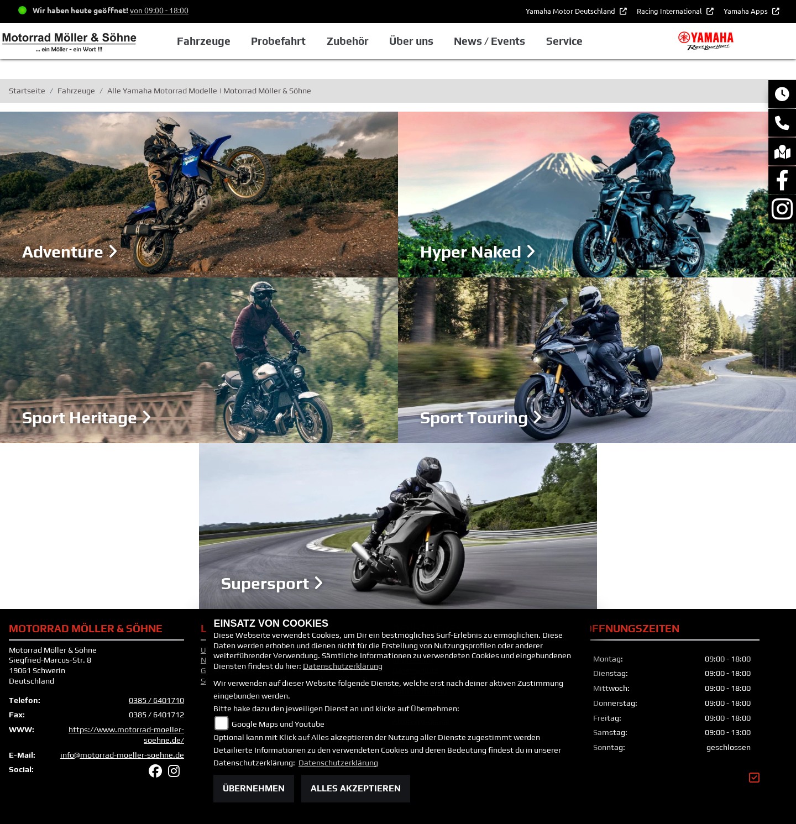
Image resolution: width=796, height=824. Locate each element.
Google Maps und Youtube (278, 724)
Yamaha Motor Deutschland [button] (571, 10)
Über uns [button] (411, 41)
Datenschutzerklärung (343, 666)
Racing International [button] (670, 10)
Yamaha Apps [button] (746, 10)
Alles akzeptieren (356, 788)
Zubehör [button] (348, 41)
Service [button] (564, 41)
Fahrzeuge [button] (204, 41)
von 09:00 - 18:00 (159, 10)
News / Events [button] (489, 41)
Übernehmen (254, 788)
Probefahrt (278, 41)
